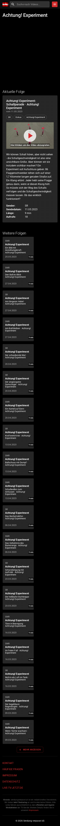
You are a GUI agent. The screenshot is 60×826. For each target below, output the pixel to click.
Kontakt (8, 763)
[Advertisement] (30, 55)
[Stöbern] (55, 4)
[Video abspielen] (30, 135)
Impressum (9, 775)
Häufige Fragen (12, 769)
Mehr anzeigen (30, 749)
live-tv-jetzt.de (12, 787)
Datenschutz (11, 781)
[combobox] (32, 4)
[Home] (6, 4)
